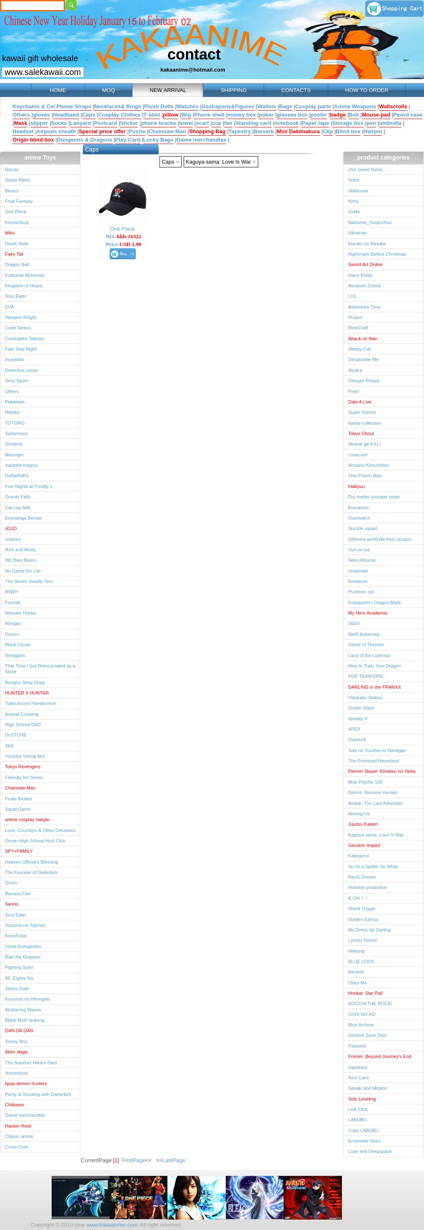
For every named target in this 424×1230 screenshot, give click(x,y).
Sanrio (11, 903)
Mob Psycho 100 (365, 781)
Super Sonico (362, 412)
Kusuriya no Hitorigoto (27, 998)
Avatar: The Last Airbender (375, 803)
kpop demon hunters (26, 1083)
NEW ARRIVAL (168, 90)
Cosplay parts (313, 106)
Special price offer (102, 131)
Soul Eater (16, 296)
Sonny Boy (16, 1041)
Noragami (15, 655)
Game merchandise (202, 140)
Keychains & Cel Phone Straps (51, 106)
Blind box (348, 131)
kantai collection (364, 423)
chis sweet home (365, 169)
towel (186, 123)
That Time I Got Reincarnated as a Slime (40, 668)
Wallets (266, 106)
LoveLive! (358, 454)
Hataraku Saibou (365, 697)
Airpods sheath (56, 131)
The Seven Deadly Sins (29, 581)
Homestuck (16, 1073)
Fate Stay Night (21, 348)
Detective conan (21, 370)
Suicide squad (362, 528)
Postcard (105, 123)
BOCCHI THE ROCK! (370, 1003)
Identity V (357, 718)
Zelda (354, 211)
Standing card (253, 123)
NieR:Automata (363, 634)
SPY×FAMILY (19, 851)
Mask (20, 123)
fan (228, 123)
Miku (10, 232)
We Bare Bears (20, 560)
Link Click (358, 1109)
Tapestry (240, 131)
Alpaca (355, 370)
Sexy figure (16, 380)
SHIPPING (234, 90)
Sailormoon (16, 433)
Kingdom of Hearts (24, 285)
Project (355, 317)
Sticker (129, 123)
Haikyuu (356, 486)
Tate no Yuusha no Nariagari (377, 750)
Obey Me (357, 982)
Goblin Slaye (361, 707)
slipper (39, 123)
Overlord (357, 739)
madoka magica (21, 465)
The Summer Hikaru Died (31, 1062)
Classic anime (19, 1136)
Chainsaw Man (167, 131)
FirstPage (133, 1160)
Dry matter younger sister (374, 496)
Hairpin (373, 131)
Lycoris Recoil (362, 940)
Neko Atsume (362, 560)
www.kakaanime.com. (112, 1225)
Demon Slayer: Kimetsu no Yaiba (382, 771)
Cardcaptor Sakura (24, 338)
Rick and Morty (20, 549)
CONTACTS (296, 90)
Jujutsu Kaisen (363, 824)
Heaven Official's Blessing (31, 861)
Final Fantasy (18, 201)
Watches (188, 106)
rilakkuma (358, 190)
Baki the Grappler (23, 956)
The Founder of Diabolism (31, 872)
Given (11, 882)
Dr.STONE (16, 734)
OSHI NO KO (362, 1014)
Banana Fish (18, 893)
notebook (286, 123)
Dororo (12, 634)
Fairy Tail (14, 253)
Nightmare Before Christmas (377, 253)
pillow (170, 115)
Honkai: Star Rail (365, 993)
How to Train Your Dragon (374, 665)
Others (21, 115)
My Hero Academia (367, 612)
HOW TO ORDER (367, 90)
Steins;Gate (17, 988)
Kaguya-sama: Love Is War (221, 162)
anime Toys (40, 157)
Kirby (353, 201)
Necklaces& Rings (117, 106)
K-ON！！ (358, 898)
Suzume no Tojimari (25, 925)
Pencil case (408, 115)
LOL (352, 296)
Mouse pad (376, 115)
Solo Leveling (362, 1098)
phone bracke (158, 123)
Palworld (357, 1045)
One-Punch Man (365, 475)
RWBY (12, 591)
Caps (88, 115)
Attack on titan (362, 338)
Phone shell (209, 115)
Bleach (12, 190)
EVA (9, 306)
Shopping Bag (207, 131)
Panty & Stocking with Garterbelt (38, 1094)
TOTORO (15, 423)
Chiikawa (14, 1104)
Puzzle (137, 131)
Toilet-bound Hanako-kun (30, 703)
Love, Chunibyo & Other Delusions (40, 830)
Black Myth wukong (25, 1020)
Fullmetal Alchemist (25, 275)
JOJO (11, 528)
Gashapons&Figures (228, 106)
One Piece (16, 211)
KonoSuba (16, 935)
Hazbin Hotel (18, 1125)
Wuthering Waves (23, 1009)
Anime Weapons (355, 106)
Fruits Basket (18, 798)
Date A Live (360, 401)
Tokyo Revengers (22, 766)
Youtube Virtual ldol (25, 756)
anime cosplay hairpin (27, 819)
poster (318, 115)
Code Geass (17, 327)
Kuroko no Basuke (367, 243)
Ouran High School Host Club (35, 840)
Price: (123, 244)
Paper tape (315, 123)
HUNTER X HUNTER (27, 692)
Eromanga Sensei (23, 517)
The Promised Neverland (373, 760)
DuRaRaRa (17, 475)
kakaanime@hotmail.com (192, 70)
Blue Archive (361, 1024)
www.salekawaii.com (43, 72)
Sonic (354, 179)
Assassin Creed (364, 285)
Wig (186, 115)
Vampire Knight (20, 317)
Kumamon (358, 507)
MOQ (108, 90)
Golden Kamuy (363, 919)
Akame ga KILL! (364, 443)
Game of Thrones (366, 644)
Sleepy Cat (359, 348)
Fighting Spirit (19, 967)
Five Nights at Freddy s (28, 486)
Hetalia (12, 412)
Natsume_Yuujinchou (370, 222)
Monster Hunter (21, 612)
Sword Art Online (365, 264)
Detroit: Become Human (372, 792)
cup (216, 123)
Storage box (348, 123)
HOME (57, 90)
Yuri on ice (359, 549)
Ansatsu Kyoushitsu (368, 465)
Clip (328, 131)
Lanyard (80, 123)
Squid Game (17, 809)
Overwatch (359, 517)
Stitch (354, 623)
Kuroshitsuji (17, 222)
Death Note (16, 243)
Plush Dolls (159, 106)
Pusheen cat (361, 591)
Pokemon (15, 401)
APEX (354, 729)
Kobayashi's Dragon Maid (374, 602)
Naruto (12, 169)
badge (338, 115)
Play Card (127, 140)
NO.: (124, 236)
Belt (354, 115)
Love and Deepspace (370, 1151)
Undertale (358, 570)
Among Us (359, 813)
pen (371, 123)
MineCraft (358, 327)
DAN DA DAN (19, 1030)
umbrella (390, 123)
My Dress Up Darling (369, 929)
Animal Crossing (21, 714)
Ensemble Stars (364, 1140)
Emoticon (357, 581)
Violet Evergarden (23, 946)
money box (241, 115)
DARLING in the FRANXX (374, 687)
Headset (23, 131)
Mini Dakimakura (298, 131)
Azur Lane (358, 1077)
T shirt (152, 115)
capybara (357, 1067)
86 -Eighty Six (19, 978)
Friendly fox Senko (24, 777)
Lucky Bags (158, 140)
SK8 (9, 745)
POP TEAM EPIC (366, 676)
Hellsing (356, 951)
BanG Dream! (362, 876)
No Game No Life (22, 570)
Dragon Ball (17, 264)
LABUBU (357, 1119)
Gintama (13, 443)
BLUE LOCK (361, 961)
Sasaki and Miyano (367, 1088)
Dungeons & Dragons (84, 140)
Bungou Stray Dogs (25, 682)
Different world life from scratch (380, 539)
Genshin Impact (364, 845)
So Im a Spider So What (373, 866)
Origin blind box (33, 140)
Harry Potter (360, 275)
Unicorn (13, 539)
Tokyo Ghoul (361, 433)
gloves (41, 115)
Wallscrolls (393, 106)
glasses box (292, 115)
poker (266, 115)
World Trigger (362, 908)
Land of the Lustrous (369, 655)
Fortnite (12, 602)
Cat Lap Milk (17, 507)
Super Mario (17, 179)
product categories (383, 157)
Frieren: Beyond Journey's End (379, 1056)
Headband (66, 115)
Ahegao (13, 623)
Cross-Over (16, 1146)
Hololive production (367, 887)
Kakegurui (358, 855)
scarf (202, 123)
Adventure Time (364, 306)
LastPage (173, 1160)
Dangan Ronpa (363, 380)
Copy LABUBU (363, 1130)
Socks (59, 123)
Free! (353, 391)
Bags (285, 106)
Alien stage (16, 1051)
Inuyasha (14, 359)
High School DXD (23, 724)
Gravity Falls (17, 496)
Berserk (264, 131)
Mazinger (14, 454)
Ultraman (357, 232)
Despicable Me (363, 359)
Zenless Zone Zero (367, 1035)
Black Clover (18, 644)
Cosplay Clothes (119, 115)
